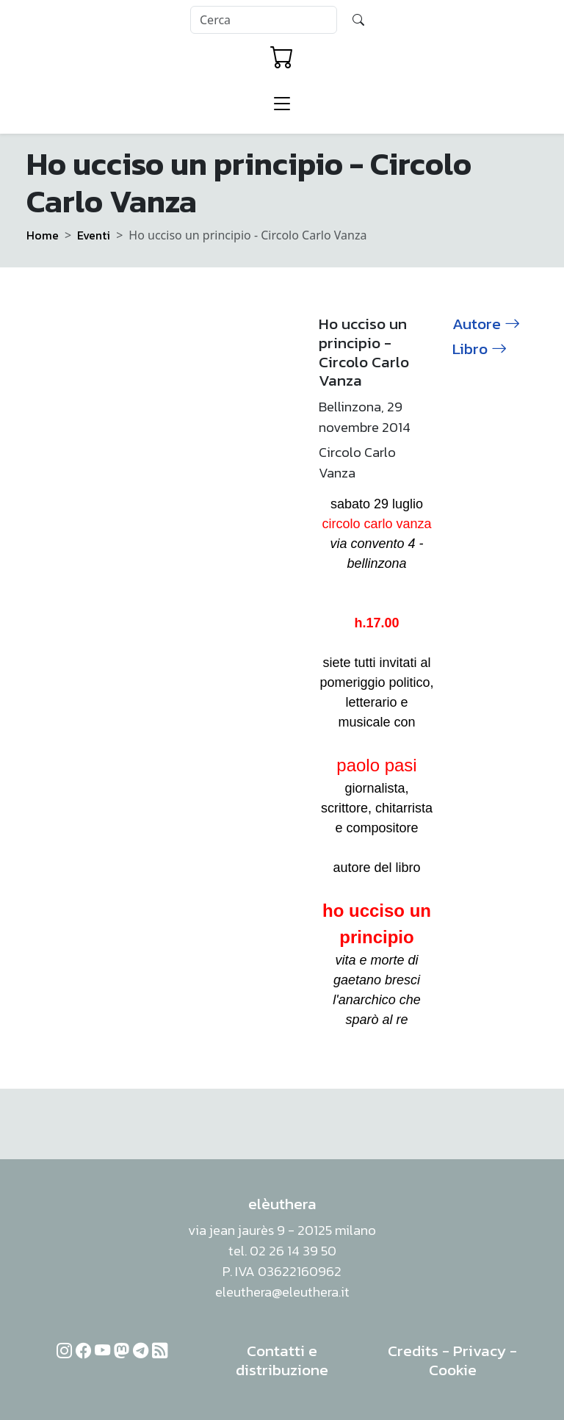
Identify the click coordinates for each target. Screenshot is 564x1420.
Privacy (479, 1350)
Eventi (93, 235)
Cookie (453, 1369)
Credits (413, 1350)
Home (42, 235)
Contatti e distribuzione (282, 1360)
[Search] (263, 20)
